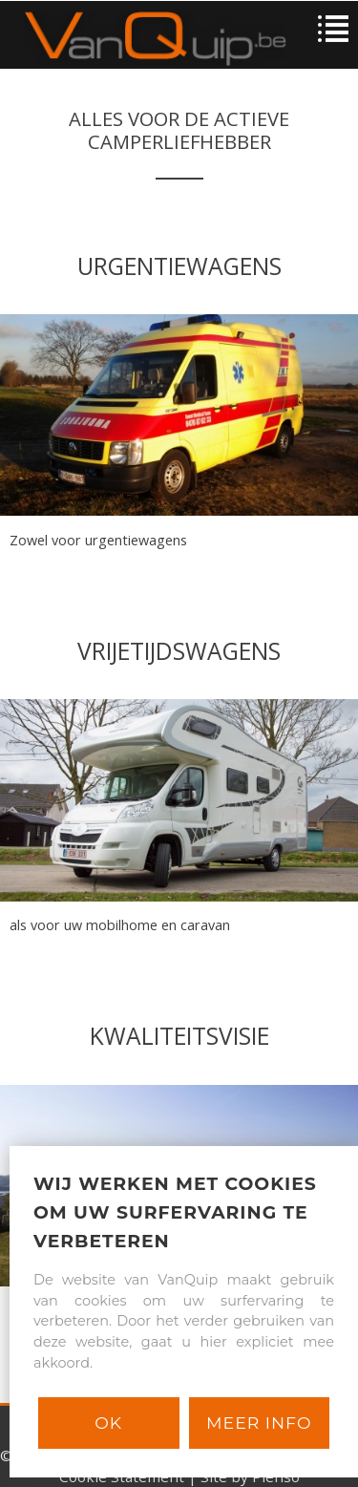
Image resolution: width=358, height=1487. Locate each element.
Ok (108, 1423)
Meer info (258, 1423)
